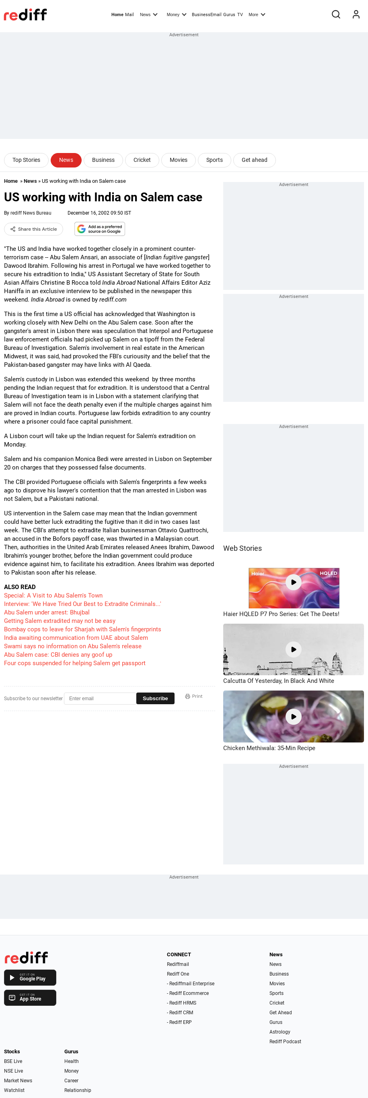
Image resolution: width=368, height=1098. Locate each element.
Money (177, 14)
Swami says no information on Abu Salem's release (73, 646)
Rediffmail (178, 964)
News (149, 14)
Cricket (142, 160)
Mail (129, 14)
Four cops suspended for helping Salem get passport (75, 663)
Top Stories (26, 160)
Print (194, 696)
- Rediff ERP (179, 1022)
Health (71, 1061)
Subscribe (155, 698)
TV (240, 14)
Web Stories (242, 548)
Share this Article (33, 229)
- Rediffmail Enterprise (190, 983)
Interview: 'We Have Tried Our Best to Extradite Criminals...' (82, 604)
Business (103, 160)
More (257, 14)
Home (117, 14)
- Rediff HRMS (181, 1003)
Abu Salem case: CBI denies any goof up (58, 654)
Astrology (279, 1032)
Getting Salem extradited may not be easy (59, 620)
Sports (214, 160)
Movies (178, 160)
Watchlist (14, 1090)
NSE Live (13, 1071)
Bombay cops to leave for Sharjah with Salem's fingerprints (82, 629)
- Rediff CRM (180, 1012)
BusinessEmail (207, 14)
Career (71, 1081)
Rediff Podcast (285, 1041)
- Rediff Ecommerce (188, 993)
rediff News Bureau (30, 213)
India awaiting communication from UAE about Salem (76, 637)
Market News (18, 1081)
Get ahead (254, 160)
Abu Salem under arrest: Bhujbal (47, 612)
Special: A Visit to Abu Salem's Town (53, 595)
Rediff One (178, 974)
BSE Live (13, 1061)
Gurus (229, 14)
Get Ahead (280, 1012)
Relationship (77, 1090)
